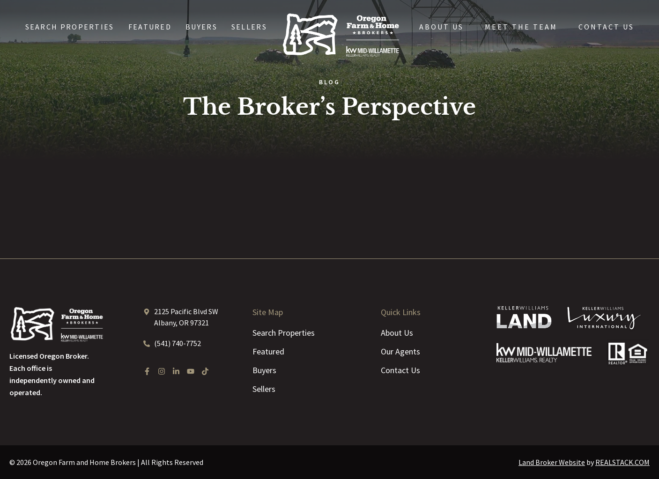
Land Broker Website (551, 462)
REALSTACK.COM (622, 462)
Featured (149, 26)
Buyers (201, 26)
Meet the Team (521, 26)
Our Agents (400, 351)
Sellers (249, 26)
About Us (441, 26)
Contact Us (606, 26)
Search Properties (69, 26)
